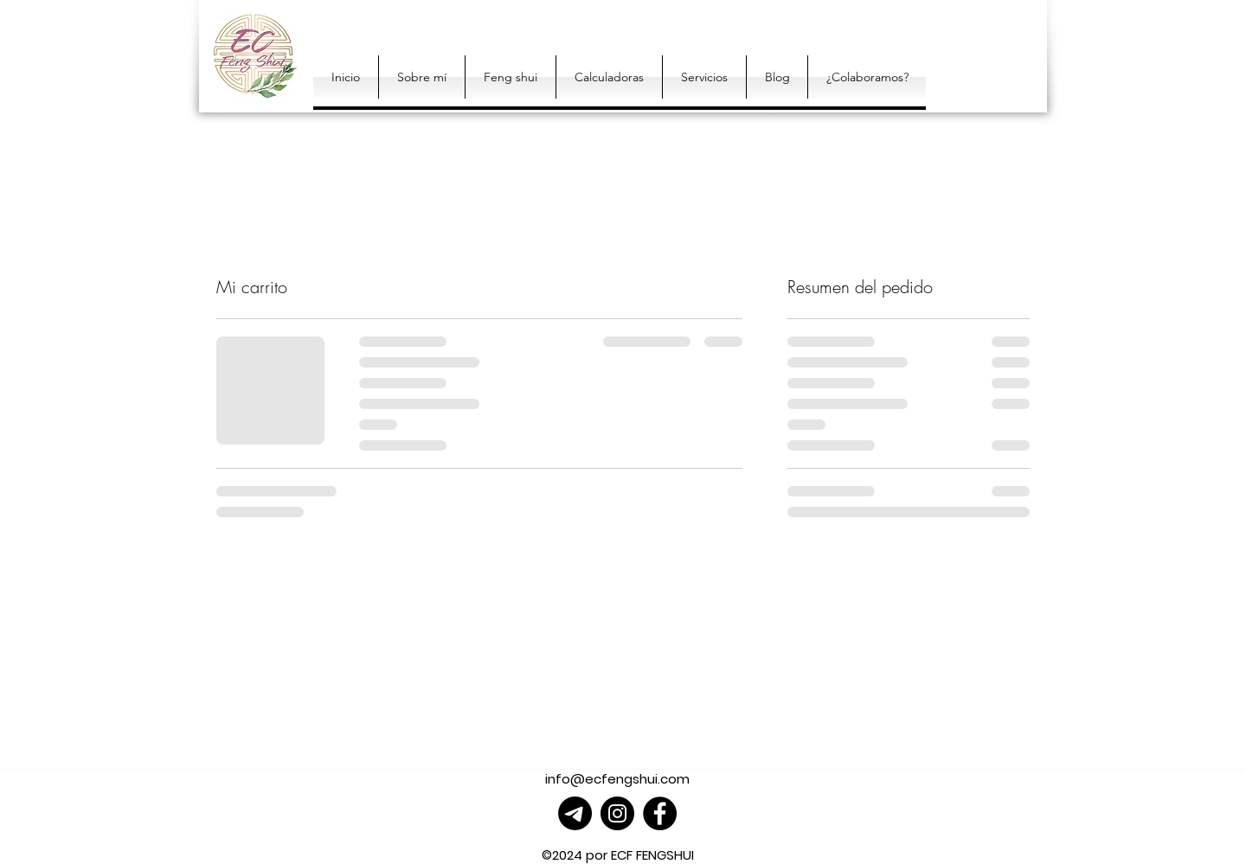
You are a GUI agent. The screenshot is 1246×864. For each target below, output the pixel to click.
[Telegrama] (575, 813)
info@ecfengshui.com (617, 779)
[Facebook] (660, 813)
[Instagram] (617, 813)
